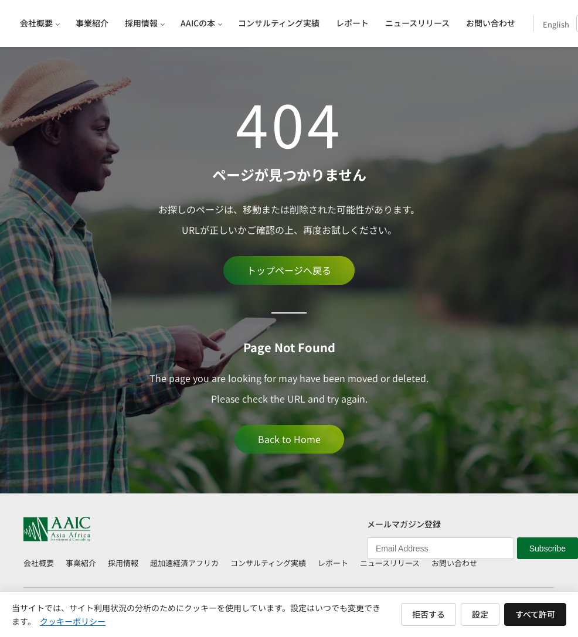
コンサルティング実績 (268, 562)
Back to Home (289, 439)
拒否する (428, 614)
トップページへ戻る (289, 270)
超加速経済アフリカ (184, 562)
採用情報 (123, 562)
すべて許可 (535, 614)
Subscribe (547, 548)
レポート (333, 562)
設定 (480, 614)
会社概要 (38, 562)
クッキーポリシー (73, 621)
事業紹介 (81, 562)
